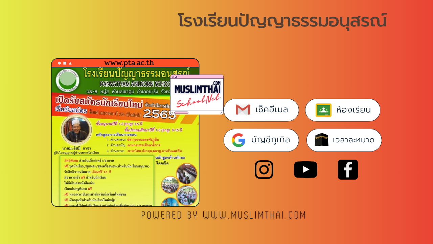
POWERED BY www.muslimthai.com (224, 215)
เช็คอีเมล (272, 109)
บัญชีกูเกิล (271, 139)
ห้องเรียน (353, 109)
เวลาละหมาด (354, 140)
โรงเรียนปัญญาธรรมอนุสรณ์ (282, 20)
